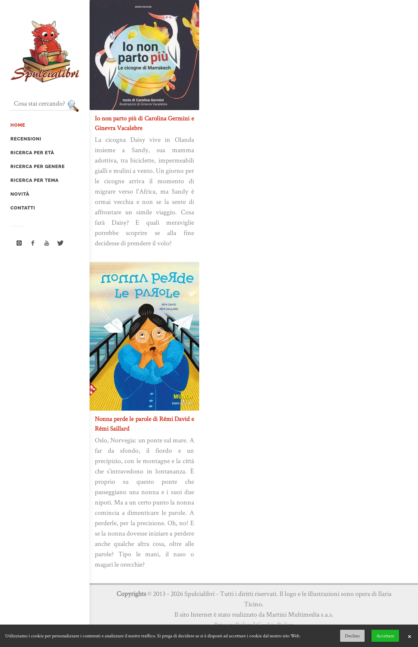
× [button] (409, 636)
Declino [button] (352, 636)
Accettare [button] (385, 636)
